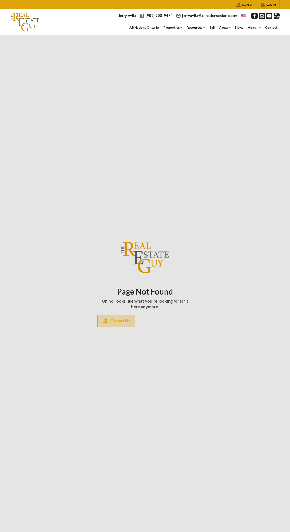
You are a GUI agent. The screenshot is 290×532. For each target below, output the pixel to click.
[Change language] (243, 15)
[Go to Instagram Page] (262, 16)
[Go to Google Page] (277, 16)
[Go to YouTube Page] (269, 16)
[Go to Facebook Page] (254, 16)
